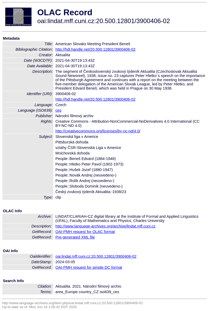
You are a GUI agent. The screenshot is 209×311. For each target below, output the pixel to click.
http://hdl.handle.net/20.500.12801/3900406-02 (95, 49)
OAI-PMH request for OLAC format (85, 232)
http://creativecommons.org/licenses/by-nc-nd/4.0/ (97, 131)
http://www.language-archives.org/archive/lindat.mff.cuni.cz (105, 226)
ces (58, 110)
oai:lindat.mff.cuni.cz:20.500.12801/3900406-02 (96, 256)
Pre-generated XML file (75, 237)
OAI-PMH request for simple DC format (88, 267)
